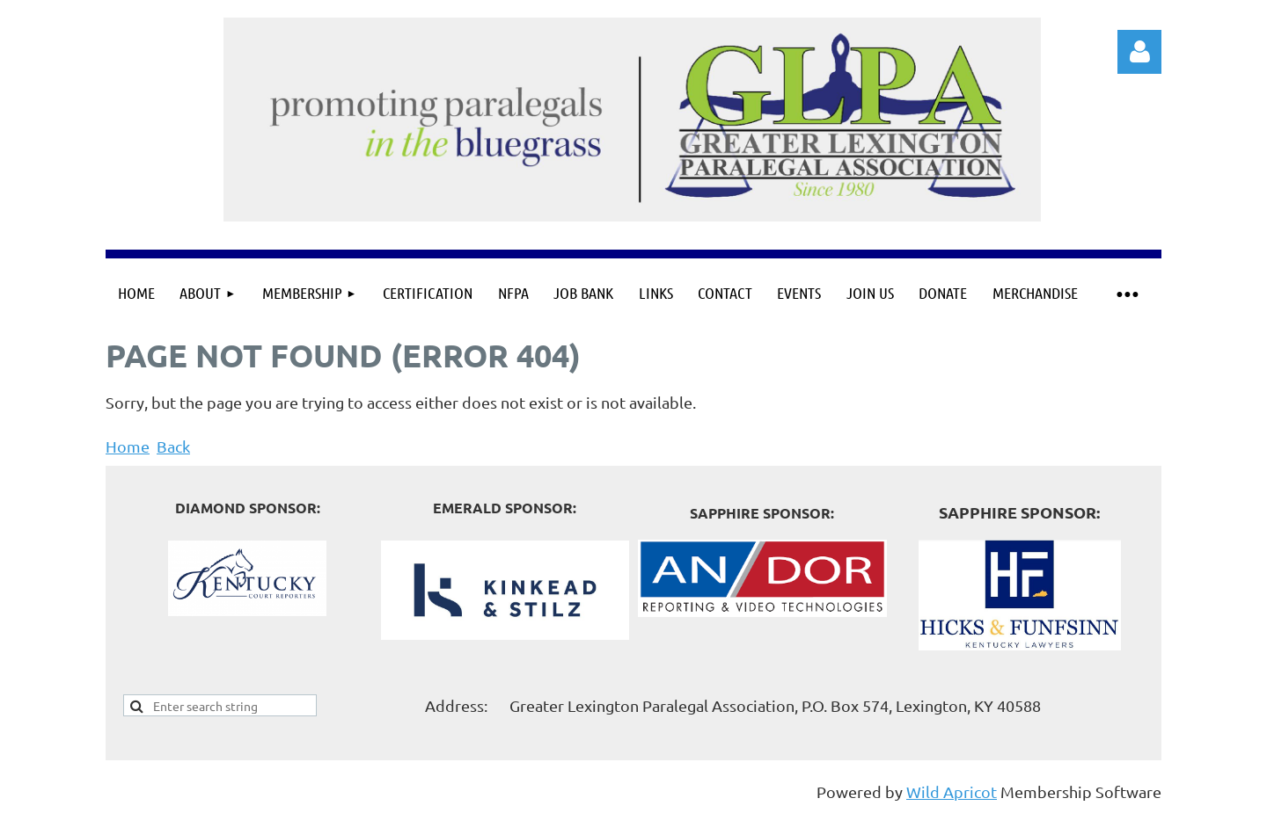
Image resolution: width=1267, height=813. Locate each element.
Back (173, 446)
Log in (1139, 52)
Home (128, 446)
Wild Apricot (951, 791)
